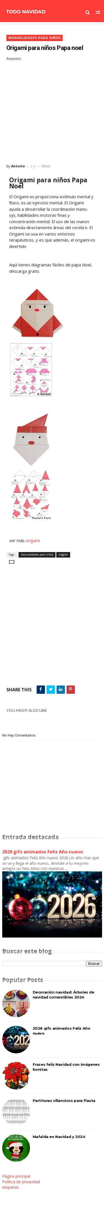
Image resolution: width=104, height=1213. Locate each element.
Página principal (16, 1176)
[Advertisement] (52, 112)
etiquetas (10, 1187)
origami (32, 540)
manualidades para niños (34, 38)
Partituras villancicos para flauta (64, 1100)
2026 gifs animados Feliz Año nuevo (42, 852)
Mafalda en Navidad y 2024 (59, 1136)
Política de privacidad (21, 1181)
